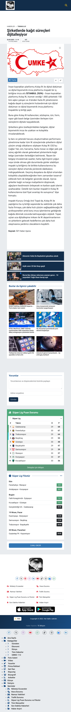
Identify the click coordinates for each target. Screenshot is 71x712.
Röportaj (9, 672)
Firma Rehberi (12, 666)
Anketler (9, 677)
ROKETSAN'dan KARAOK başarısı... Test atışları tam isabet (21, 307)
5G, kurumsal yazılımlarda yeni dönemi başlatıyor (47, 329)
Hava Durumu (43, 586)
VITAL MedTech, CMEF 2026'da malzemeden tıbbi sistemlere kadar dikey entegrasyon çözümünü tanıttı (21, 330)
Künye (8, 680)
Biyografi (10, 675)
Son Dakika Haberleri (16, 603)
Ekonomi (13, 646)
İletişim (9, 683)
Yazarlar (9, 663)
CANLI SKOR (35, 545)
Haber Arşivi (42, 603)
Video (8, 660)
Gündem (13, 643)
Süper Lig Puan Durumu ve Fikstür (20, 597)
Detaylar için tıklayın (35, 467)
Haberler (11, 26)
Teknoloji (22, 26)
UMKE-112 (14, 655)
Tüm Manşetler (43, 597)
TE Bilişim (41, 626)
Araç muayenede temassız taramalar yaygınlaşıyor (45, 307)
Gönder (13, 399)
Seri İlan (9, 669)
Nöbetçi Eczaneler (15, 586)
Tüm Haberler (15, 652)
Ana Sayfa (10, 638)
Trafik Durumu (43, 592)
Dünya (12, 649)
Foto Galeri (10, 658)
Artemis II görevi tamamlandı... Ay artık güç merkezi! (48, 354)
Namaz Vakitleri (14, 592)
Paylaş (12, 80)
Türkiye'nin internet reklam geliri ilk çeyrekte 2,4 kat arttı (21, 354)
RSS (17, 619)
